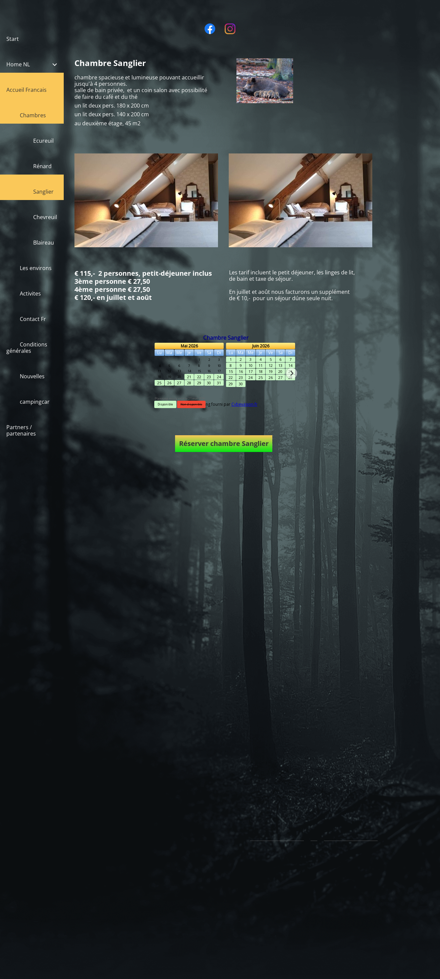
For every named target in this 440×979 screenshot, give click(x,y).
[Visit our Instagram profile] (230, 28)
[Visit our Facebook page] (210, 28)
